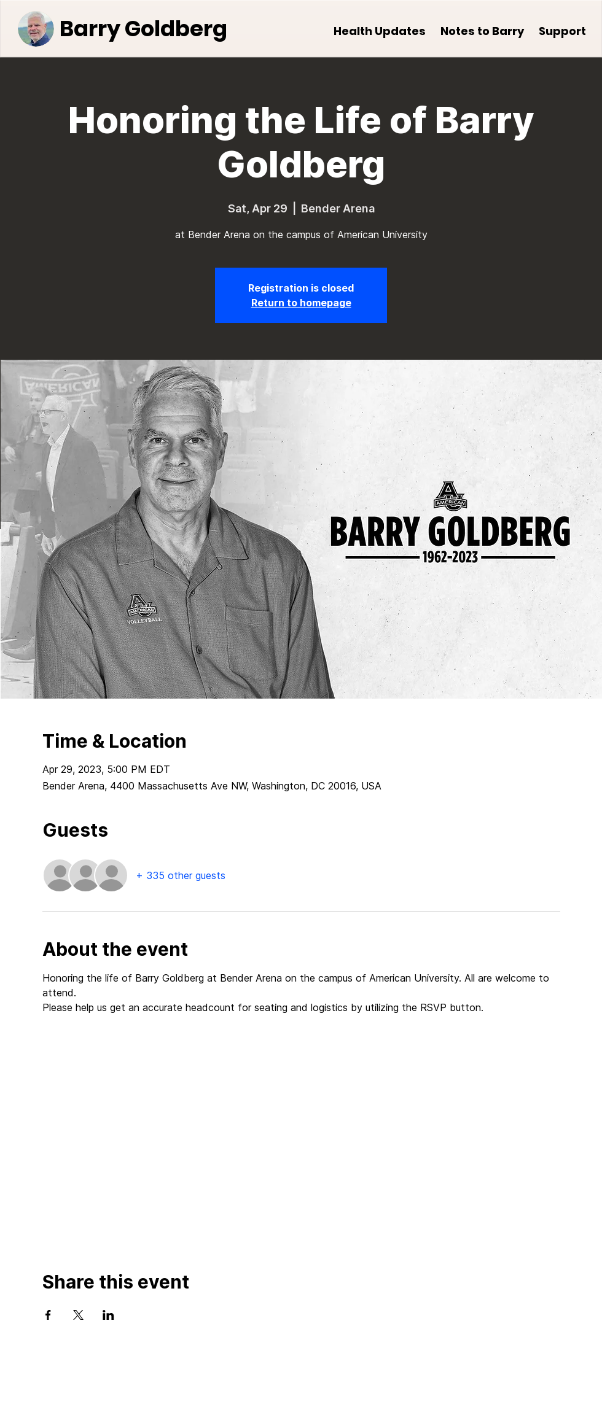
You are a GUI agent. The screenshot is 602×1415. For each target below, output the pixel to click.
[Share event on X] (78, 1315)
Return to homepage (301, 303)
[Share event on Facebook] (48, 1315)
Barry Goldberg (143, 29)
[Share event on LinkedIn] (108, 1315)
